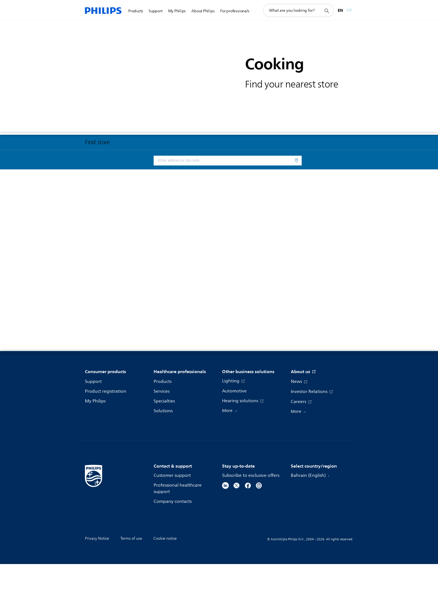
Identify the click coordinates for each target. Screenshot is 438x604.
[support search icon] (326, 10)
